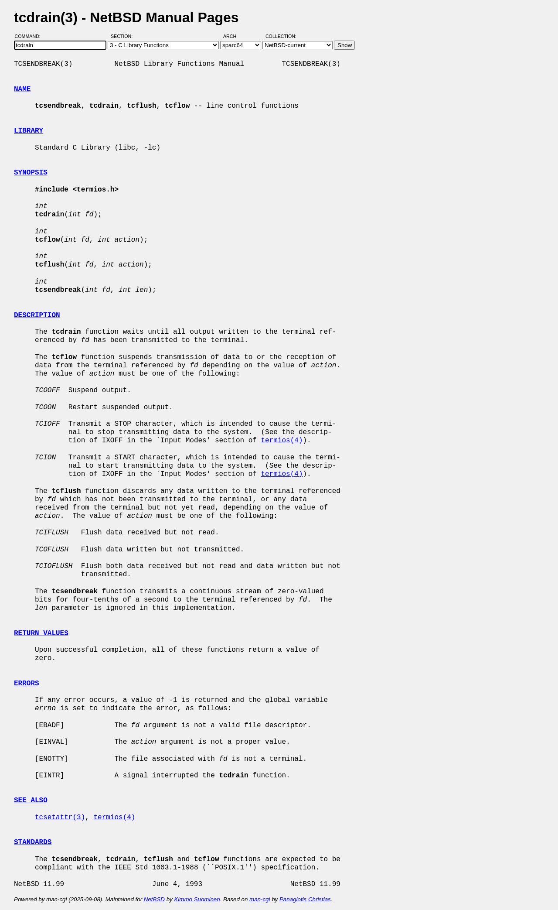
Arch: (234, 36)
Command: (30, 36)
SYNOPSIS (31, 173)
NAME (22, 89)
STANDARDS (32, 842)
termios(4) (282, 440)
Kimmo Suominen (197, 899)
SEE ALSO (31, 800)
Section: (123, 36)
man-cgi (259, 899)
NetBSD (154, 899)
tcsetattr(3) (60, 817)
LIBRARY (28, 131)
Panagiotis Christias (305, 899)
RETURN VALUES (41, 633)
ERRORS (26, 683)
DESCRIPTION (37, 315)
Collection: (280, 36)
